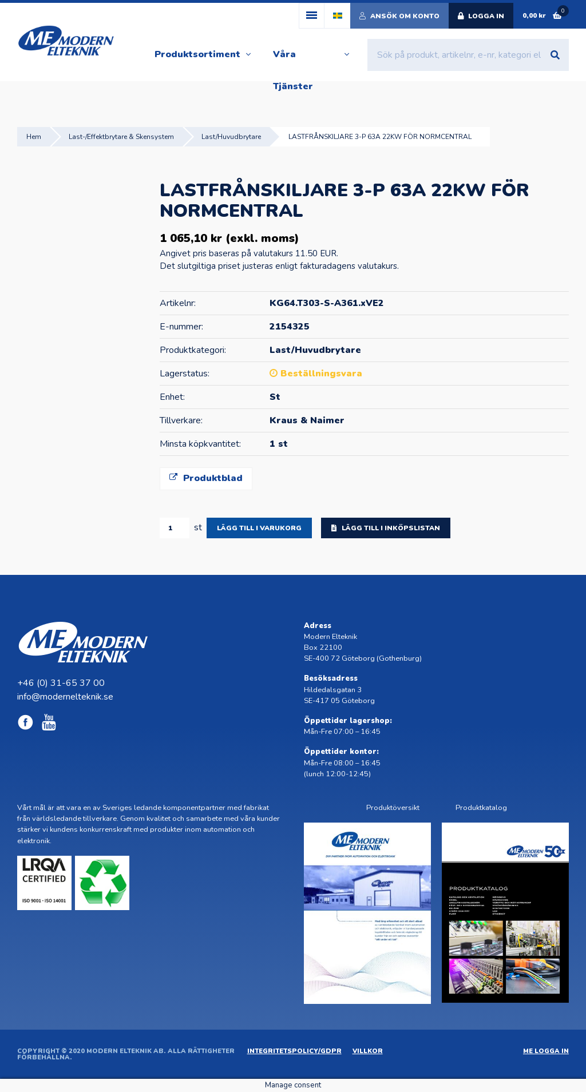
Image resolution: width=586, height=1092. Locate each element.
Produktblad (206, 478)
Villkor (368, 1051)
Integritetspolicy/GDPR (294, 1051)
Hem (33, 136)
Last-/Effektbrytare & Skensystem (121, 136)
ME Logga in (546, 1051)
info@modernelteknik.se (65, 696)
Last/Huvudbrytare (231, 136)
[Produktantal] (174, 528)
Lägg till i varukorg (259, 528)
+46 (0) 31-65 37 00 (61, 683)
